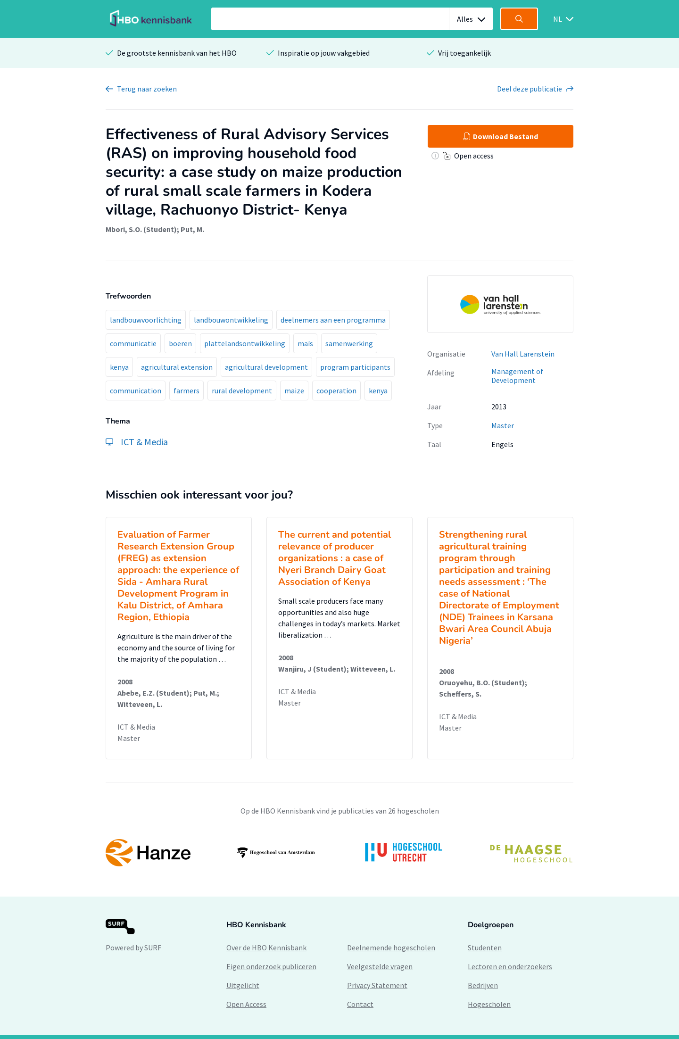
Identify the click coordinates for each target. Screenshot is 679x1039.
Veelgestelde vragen (380, 966)
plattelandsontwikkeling (244, 343)
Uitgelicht (242, 985)
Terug (147, 88)
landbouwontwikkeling (231, 319)
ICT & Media (136, 726)
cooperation (336, 390)
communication (135, 390)
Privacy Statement (377, 985)
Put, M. (192, 229)
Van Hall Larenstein (523, 353)
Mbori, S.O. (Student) (141, 229)
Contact (360, 1004)
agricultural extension (177, 367)
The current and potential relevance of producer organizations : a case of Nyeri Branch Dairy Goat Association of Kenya (334, 558)
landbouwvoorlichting (146, 319)
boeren (180, 343)
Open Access (246, 1004)
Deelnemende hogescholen (391, 947)
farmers (186, 390)
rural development (242, 390)
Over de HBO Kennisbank (266, 947)
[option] (339, 852)
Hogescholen (489, 1004)
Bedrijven (483, 985)
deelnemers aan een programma (333, 319)
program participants (355, 367)
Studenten (485, 947)
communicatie (133, 343)
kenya (119, 367)
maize (294, 390)
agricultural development (266, 367)
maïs (305, 343)
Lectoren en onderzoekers (510, 966)
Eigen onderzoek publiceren (271, 966)
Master (502, 425)
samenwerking (349, 343)
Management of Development (517, 375)
